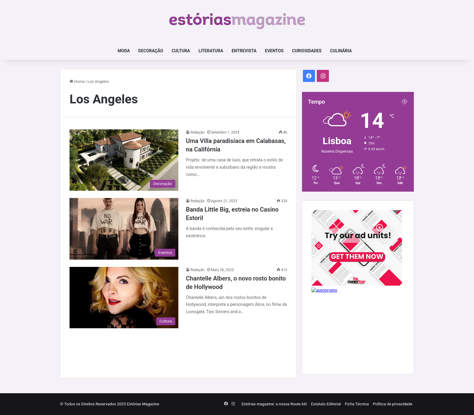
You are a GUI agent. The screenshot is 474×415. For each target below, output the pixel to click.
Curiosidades (307, 50)
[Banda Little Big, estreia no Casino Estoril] (124, 228)
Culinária (341, 50)
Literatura (210, 50)
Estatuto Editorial (326, 404)
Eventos (274, 50)
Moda (124, 50)
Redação (197, 132)
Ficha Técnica (357, 404)
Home (77, 81)
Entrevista (244, 50)
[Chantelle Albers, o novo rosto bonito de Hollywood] (124, 297)
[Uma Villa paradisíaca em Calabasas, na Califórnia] (124, 160)
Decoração (150, 50)
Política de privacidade (392, 404)
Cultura (181, 50)
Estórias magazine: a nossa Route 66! (274, 404)
